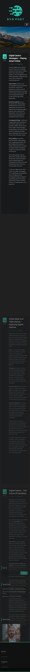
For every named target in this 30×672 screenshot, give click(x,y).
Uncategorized (19, 64)
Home (14, 37)
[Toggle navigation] (27, 24)
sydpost (11, 64)
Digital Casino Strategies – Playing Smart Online (17, 58)
